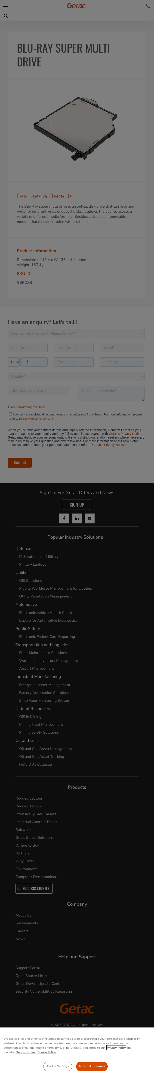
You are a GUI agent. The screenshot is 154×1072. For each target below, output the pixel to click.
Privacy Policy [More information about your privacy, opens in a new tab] (116, 1056)
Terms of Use (26, 1060)
